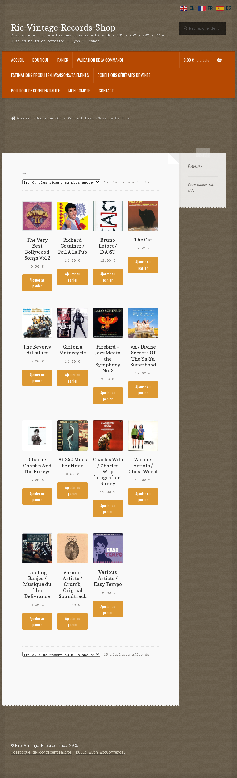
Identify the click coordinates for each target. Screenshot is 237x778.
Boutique (40, 60)
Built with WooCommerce (100, 752)
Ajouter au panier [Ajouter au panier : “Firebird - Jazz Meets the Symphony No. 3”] (107, 395)
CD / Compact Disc (75, 118)
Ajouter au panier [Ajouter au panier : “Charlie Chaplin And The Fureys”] (37, 496)
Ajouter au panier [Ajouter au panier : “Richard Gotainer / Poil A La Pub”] (72, 276)
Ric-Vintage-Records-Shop (63, 27)
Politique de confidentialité (35, 90)
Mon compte (79, 90)
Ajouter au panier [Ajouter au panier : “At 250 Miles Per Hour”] (72, 490)
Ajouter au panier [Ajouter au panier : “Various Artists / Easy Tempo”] (107, 609)
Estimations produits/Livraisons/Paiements (50, 75)
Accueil (17, 60)
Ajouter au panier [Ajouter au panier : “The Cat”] (143, 264)
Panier (62, 60)
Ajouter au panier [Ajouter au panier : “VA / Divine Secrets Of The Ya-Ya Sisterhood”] (143, 389)
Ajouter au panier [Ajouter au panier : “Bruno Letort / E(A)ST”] (107, 276)
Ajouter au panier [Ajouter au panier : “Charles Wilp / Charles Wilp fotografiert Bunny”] (107, 508)
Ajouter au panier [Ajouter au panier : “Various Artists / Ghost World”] (143, 496)
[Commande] (61, 181)
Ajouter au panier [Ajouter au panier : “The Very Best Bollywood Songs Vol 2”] (37, 282)
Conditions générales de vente (124, 75)
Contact (106, 90)
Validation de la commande (100, 60)
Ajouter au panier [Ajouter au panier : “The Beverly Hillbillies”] (37, 377)
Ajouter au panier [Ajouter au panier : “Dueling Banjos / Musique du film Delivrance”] (37, 621)
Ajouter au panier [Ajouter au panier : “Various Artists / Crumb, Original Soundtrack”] (72, 621)
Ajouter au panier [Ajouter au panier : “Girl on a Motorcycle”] (72, 377)
